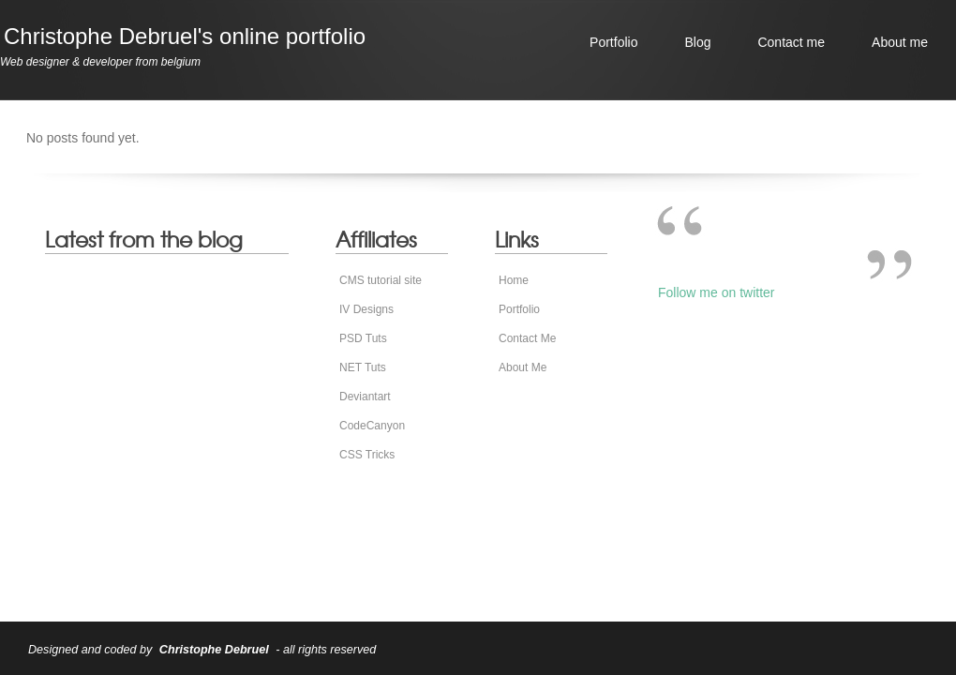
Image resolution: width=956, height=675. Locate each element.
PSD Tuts (363, 338)
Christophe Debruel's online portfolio (185, 36)
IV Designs (366, 309)
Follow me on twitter (716, 292)
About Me (522, 367)
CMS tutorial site (380, 280)
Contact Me (527, 338)
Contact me (791, 42)
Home (514, 280)
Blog (697, 42)
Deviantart (365, 396)
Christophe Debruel (214, 649)
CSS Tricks (367, 454)
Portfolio (613, 42)
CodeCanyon (372, 425)
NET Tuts (362, 367)
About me (900, 42)
